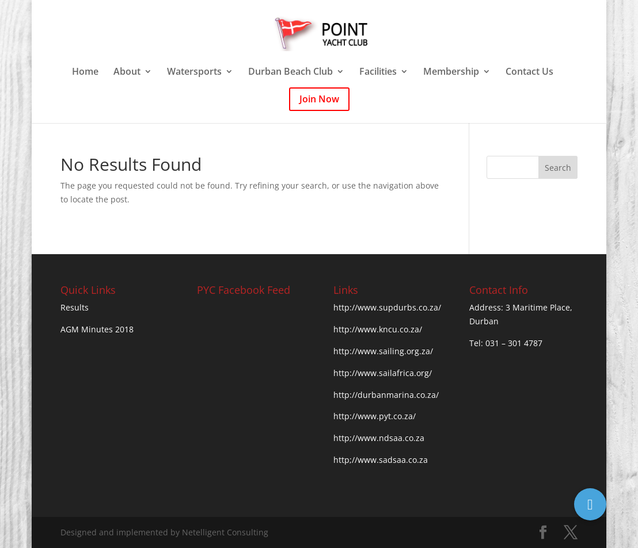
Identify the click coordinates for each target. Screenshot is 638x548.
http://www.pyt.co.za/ (374, 416)
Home (85, 72)
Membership (451, 72)
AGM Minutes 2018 (97, 329)
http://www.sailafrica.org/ (382, 372)
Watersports (194, 72)
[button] (590, 504)
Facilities (378, 72)
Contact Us (529, 72)
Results (74, 307)
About (126, 72)
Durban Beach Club (290, 72)
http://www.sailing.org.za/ (383, 351)
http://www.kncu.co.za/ (377, 329)
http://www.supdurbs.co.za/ (387, 307)
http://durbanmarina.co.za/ (386, 394)
